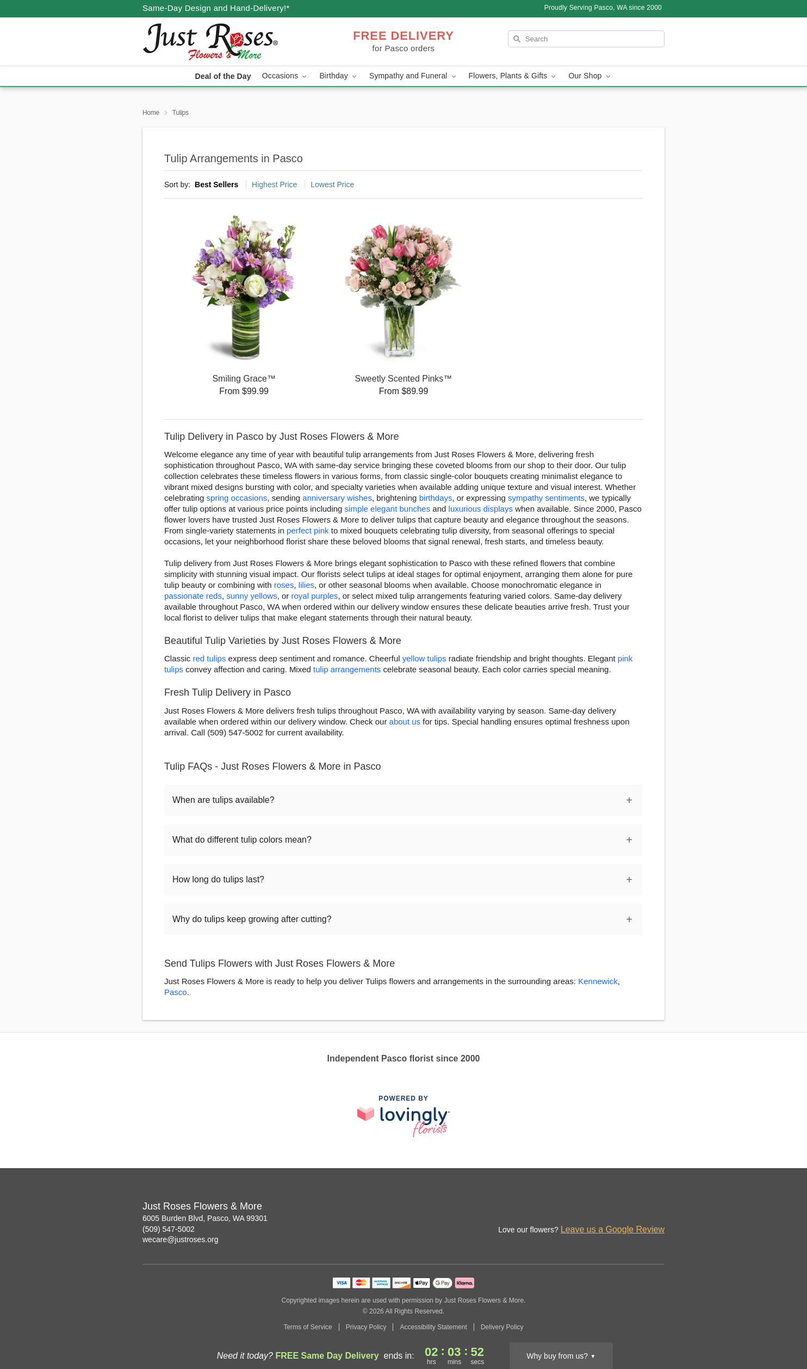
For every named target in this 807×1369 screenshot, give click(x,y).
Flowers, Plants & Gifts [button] (513, 76)
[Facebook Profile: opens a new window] (609, 1207)
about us (406, 721)
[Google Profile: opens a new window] (633, 1207)
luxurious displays (481, 508)
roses (284, 585)
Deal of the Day (223, 76)
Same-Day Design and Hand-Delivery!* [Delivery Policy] (216, 8)
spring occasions (237, 497)
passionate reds (193, 595)
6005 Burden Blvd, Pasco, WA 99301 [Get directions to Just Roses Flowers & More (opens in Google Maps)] (205, 1218)
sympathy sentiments (546, 497)
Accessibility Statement (433, 1327)
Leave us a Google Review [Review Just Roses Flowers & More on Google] (613, 1229)
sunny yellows (251, 595)
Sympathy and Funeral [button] (413, 76)
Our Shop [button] (590, 76)
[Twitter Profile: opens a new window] (657, 1207)
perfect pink (308, 530)
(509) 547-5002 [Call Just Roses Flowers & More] (168, 1229)
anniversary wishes (337, 497)
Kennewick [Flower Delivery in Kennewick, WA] (598, 981)
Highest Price (274, 184)
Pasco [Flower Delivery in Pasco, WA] (175, 992)
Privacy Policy (366, 1327)
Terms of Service (307, 1327)
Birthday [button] (338, 76)
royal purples (314, 595)
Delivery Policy (502, 1327)
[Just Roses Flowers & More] (220, 41)
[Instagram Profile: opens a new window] (585, 1207)
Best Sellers (216, 184)
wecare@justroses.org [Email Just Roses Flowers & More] (180, 1239)
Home (150, 112)
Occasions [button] (285, 76)
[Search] (586, 38)
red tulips (209, 658)
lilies (306, 585)
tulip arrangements (347, 669)
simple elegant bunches (388, 508)
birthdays (435, 497)
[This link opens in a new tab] (403, 1116)
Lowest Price (332, 184)
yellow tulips (424, 658)
